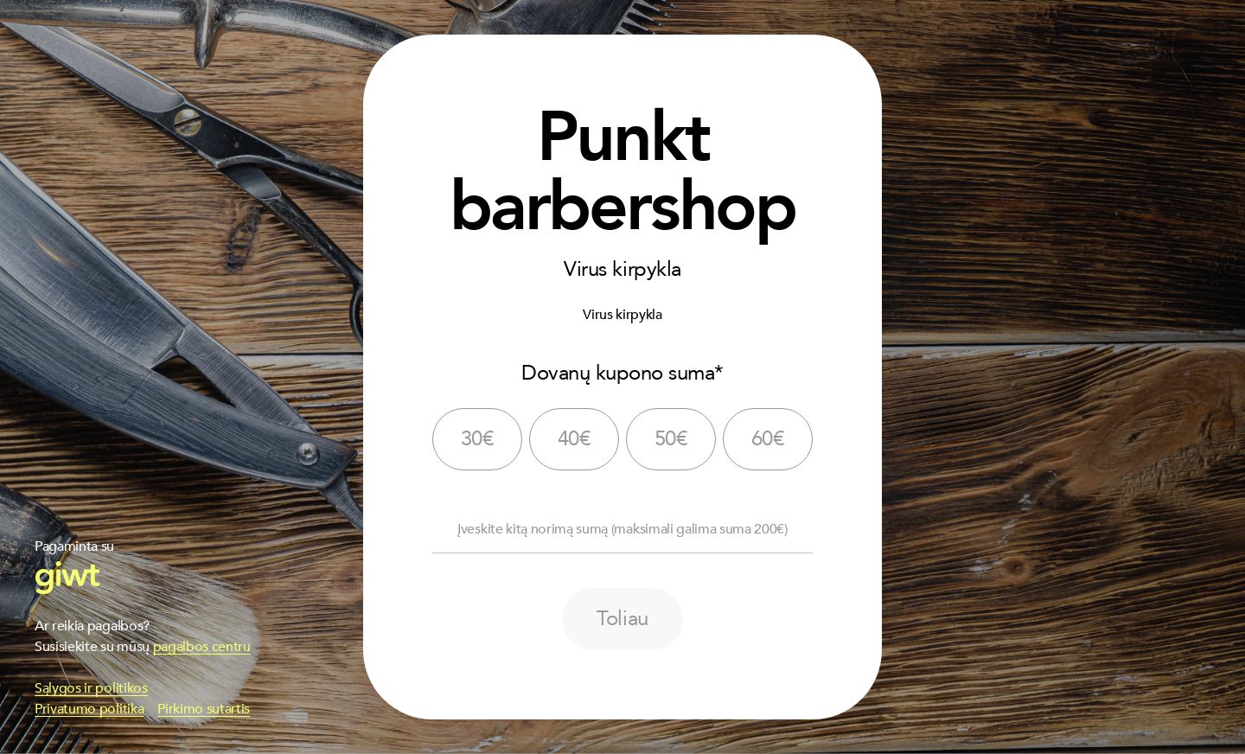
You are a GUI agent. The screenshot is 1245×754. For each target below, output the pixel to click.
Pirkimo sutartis (203, 709)
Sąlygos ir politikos (91, 688)
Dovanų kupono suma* (622, 373)
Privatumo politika (89, 709)
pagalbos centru (202, 646)
